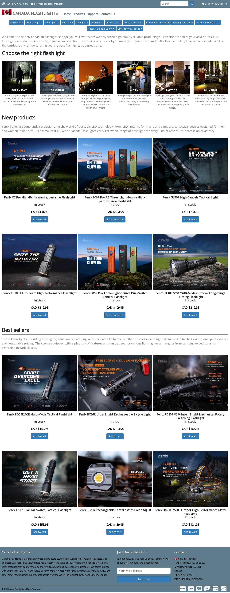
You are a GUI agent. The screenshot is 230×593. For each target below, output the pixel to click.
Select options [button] (114, 219)
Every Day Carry (132, 22)
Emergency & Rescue (129, 28)
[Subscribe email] (144, 571)
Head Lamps (33, 22)
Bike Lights (51, 22)
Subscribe (144, 579)
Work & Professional (207, 22)
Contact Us (107, 14)
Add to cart (39, 219)
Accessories (112, 22)
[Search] (174, 3)
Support (92, 14)
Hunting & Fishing (182, 22)
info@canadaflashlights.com (47, 3)
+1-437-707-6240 (18, 3)
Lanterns (66, 22)
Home (67, 14)
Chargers (81, 22)
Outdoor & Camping (156, 22)
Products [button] (78, 14)
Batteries (96, 22)
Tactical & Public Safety (100, 28)
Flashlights (15, 22)
